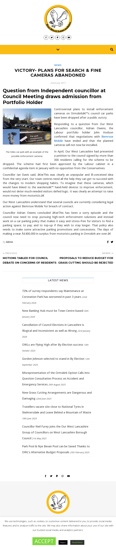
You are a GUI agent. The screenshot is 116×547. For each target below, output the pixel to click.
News (58, 65)
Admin (9, 242)
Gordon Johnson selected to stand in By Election (53, 358)
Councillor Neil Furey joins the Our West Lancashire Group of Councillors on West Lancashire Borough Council (55, 432)
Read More (77, 542)
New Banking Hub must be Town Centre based (52, 311)
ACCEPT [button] (44, 541)
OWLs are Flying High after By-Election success (52, 344)
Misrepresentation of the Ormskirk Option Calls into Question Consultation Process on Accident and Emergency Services (56, 378)
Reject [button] (63, 542)
